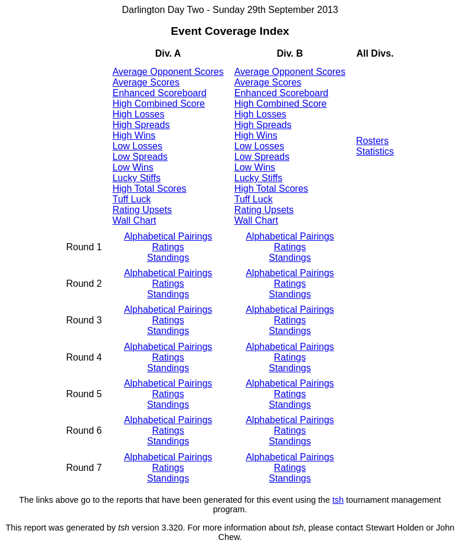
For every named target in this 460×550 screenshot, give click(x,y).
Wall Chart (134, 220)
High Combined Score (158, 104)
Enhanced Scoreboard (159, 93)
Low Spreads (139, 157)
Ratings (168, 247)
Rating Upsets (142, 210)
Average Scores (146, 82)
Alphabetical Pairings (168, 236)
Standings (168, 258)
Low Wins (132, 167)
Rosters (372, 141)
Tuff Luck (131, 199)
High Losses (138, 114)
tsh (338, 500)
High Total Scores (149, 189)
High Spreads (140, 125)
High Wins (133, 135)
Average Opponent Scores (167, 72)
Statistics (375, 151)
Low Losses (137, 146)
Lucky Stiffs (136, 178)
